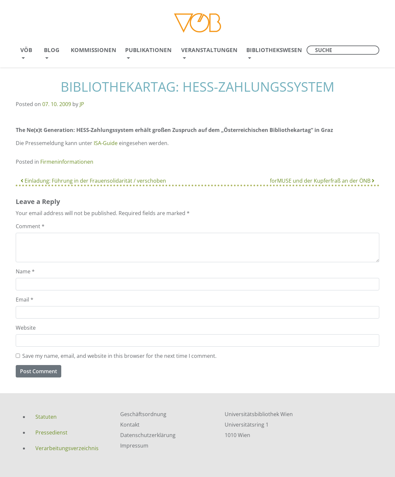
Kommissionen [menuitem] (93, 50)
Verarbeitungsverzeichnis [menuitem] (67, 448)
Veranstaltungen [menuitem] (209, 50)
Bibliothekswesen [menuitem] (274, 50)
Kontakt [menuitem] (130, 424)
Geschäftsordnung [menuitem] (143, 414)
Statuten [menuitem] (46, 416)
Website (26, 327)
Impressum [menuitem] (134, 445)
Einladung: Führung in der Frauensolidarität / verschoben (93, 180)
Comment (30, 226)
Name (25, 271)
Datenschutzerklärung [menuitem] (148, 435)
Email (24, 299)
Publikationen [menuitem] (148, 50)
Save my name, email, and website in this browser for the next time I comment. (119, 355)
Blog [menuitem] (51, 50)
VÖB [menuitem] (26, 50)
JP (82, 104)
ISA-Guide (106, 143)
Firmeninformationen (66, 161)
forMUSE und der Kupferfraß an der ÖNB (322, 180)
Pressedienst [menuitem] (51, 432)
